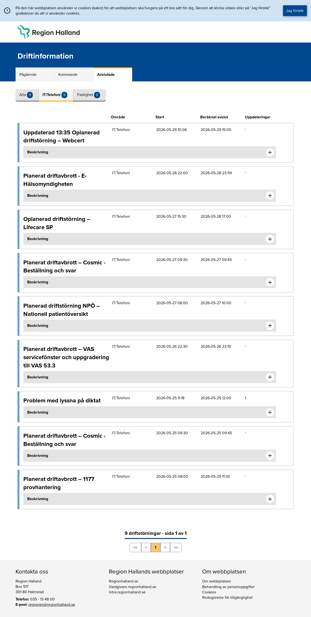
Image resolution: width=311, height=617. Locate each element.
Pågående (27, 74)
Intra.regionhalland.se (127, 592)
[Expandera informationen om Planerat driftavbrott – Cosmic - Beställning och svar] (270, 282)
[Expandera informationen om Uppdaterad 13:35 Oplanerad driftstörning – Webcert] (270, 152)
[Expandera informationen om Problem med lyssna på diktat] (270, 412)
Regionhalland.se (123, 581)
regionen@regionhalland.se (51, 604)
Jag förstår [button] (295, 10)
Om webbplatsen (216, 581)
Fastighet (85, 94)
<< (135, 547)
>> (176, 547)
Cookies (209, 592)
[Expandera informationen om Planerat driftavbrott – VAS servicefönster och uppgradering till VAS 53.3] (270, 377)
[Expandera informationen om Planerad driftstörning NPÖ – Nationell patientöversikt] (270, 326)
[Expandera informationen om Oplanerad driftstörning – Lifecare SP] (270, 239)
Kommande (68, 74)
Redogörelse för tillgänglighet (227, 597)
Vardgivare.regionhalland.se (132, 586)
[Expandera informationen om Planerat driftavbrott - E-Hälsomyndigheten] (270, 195)
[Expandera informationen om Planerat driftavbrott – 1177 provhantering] (270, 499)
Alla (23, 94)
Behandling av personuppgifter (228, 586)
